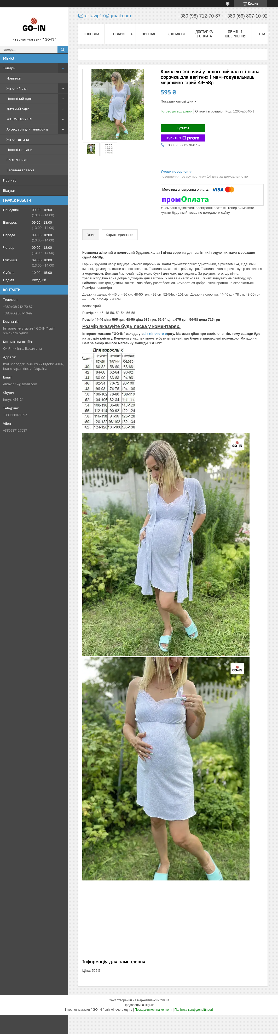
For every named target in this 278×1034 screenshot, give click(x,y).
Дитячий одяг (18, 108)
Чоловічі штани (19, 149)
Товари (9, 68)
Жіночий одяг (18, 88)
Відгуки (9, 190)
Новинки (14, 78)
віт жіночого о (155, 334)
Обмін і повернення (234, 34)
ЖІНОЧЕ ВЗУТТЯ (19, 119)
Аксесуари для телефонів (27, 129)
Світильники (17, 159)
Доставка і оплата (204, 34)
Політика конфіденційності (194, 1010)
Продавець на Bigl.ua (139, 1005)
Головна (91, 34)
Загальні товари (20, 170)
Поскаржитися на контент (153, 1010)
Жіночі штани (18, 139)
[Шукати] (62, 50)
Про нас (9, 180)
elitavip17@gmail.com (20, 384)
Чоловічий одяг (19, 98)
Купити (183, 128)
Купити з (182, 137)
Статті (265, 34)
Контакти (176, 34)
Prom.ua (163, 1000)
